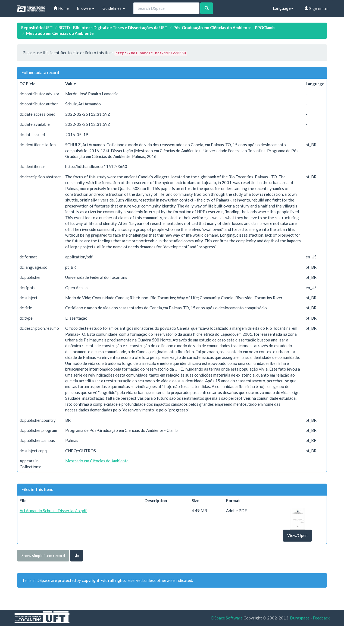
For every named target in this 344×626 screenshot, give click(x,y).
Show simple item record (43, 555)
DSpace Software (227, 617)
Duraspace (299, 617)
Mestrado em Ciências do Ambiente (60, 33)
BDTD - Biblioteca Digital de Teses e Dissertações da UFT (113, 27)
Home (61, 8)
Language (283, 8)
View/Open (297, 535)
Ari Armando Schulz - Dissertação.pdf (53, 510)
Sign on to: (316, 8)
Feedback (321, 617)
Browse (85, 8)
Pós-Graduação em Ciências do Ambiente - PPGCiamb (224, 27)
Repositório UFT (37, 27)
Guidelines (113, 8)
